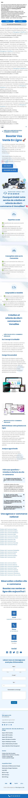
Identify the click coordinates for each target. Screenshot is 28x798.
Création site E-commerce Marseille (9, 543)
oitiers (15, 555)
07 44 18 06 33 (14, 631)
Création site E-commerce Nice (8, 557)
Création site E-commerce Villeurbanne (10, 573)
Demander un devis (10, 170)
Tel (14, 682)
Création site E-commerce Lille (7, 539)
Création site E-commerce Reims (8, 563)
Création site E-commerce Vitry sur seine (10, 575)
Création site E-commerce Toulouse (9, 570)
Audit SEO (4, 770)
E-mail (14, 675)
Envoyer (14, 702)
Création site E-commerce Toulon (8, 568)
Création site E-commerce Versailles (9, 571)
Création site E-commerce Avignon (9, 531)
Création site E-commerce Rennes (8, 564)
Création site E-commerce (6, 555)
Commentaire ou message (14, 689)
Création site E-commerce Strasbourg (9, 566)
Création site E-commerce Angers (8, 529)
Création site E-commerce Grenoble (9, 536)
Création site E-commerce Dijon (8, 534)
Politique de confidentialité (8, 722)
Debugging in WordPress (19, 32)
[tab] (14, 480)
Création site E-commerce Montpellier (9, 550)
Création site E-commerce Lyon (8, 541)
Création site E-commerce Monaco (8, 544)
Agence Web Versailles (7, 733)
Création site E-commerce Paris (8, 554)
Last (20, 672)
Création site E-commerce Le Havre (9, 538)
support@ (9, 619)
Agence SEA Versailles (7, 737)
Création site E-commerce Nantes (8, 552)
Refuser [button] (7, 792)
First (8, 672)
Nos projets (7, 166)
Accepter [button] (20, 792)
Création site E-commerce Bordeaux (9, 532)
